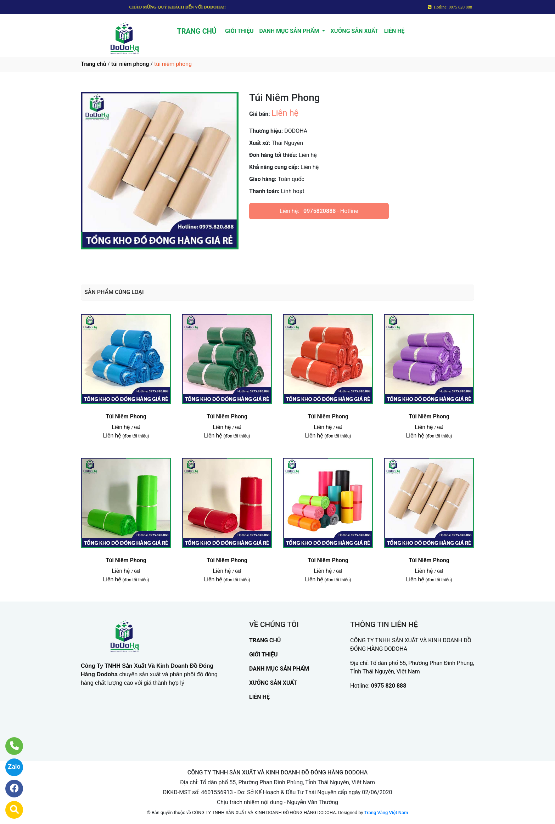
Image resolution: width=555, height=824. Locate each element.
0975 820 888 (389, 685)
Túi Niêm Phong (126, 416)
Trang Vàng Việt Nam (386, 812)
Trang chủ (93, 64)
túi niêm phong (130, 64)
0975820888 (319, 211)
